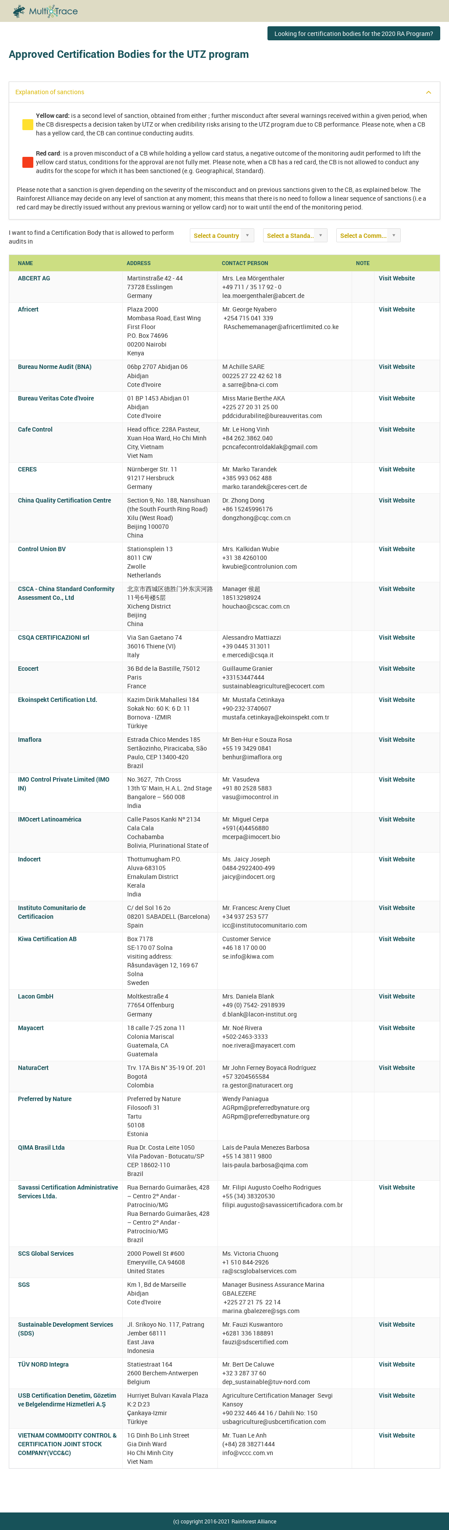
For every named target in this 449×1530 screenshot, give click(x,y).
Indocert (29, 859)
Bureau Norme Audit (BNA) (55, 366)
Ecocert (28, 668)
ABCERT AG (34, 278)
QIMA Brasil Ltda (41, 1147)
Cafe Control (35, 429)
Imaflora (30, 739)
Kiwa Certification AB (47, 939)
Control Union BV (42, 549)
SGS (24, 1284)
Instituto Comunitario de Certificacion (52, 912)
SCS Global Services (46, 1253)
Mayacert (31, 1028)
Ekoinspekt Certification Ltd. (57, 699)
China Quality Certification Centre (64, 500)
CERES (27, 469)
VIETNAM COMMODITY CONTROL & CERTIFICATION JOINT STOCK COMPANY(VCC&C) (67, 1444)
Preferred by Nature (44, 1098)
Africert (28, 309)
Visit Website (397, 278)
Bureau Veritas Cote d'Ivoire (56, 398)
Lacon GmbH (35, 996)
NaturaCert (33, 1067)
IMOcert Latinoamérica (50, 819)
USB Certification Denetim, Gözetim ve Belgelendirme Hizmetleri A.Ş (67, 1399)
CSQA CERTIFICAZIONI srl (53, 637)
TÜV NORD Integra (43, 1364)
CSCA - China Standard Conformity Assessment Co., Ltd (66, 593)
